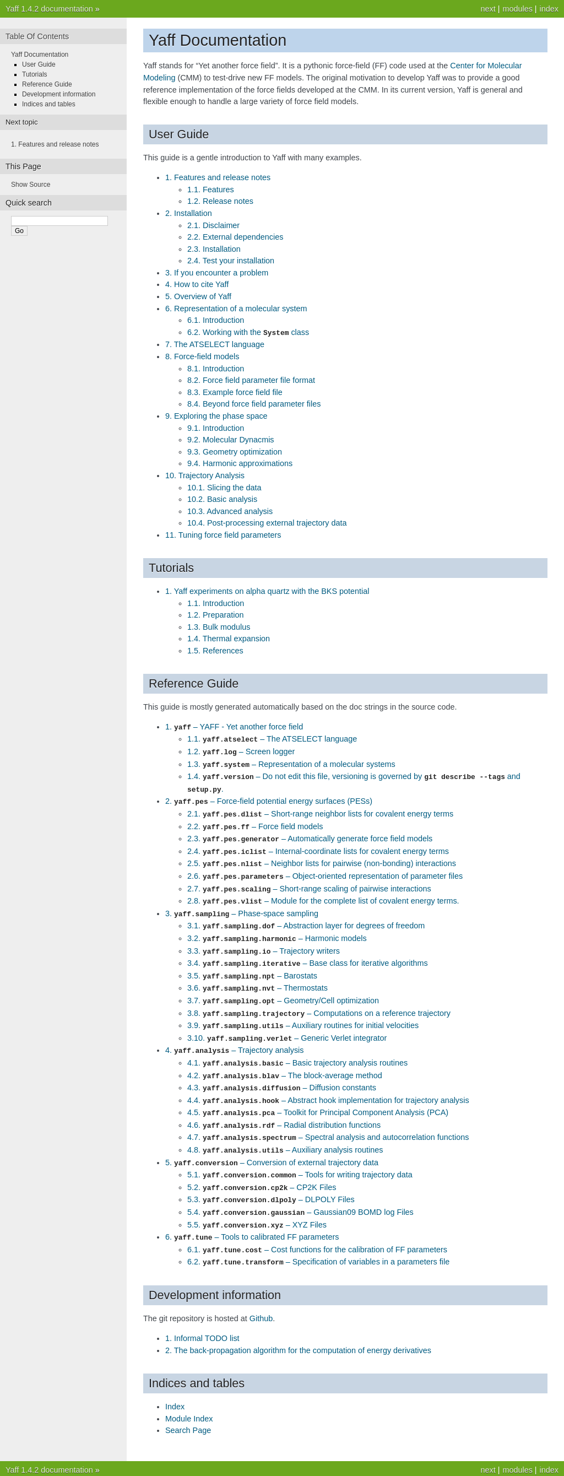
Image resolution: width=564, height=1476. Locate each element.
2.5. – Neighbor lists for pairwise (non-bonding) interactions (321, 856)
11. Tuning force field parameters (223, 534)
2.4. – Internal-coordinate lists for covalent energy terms (318, 845)
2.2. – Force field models (255, 821)
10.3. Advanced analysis (230, 510)
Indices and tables (48, 104)
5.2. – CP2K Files (261, 1166)
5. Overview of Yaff (198, 296)
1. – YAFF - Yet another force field (234, 726)
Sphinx (378, 1465)
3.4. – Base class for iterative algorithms (307, 952)
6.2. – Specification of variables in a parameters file (318, 1237)
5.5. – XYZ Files (257, 1202)
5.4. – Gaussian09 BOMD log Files (300, 1190)
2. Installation (188, 213)
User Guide (39, 64)
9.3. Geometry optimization (234, 451)
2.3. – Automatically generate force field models (309, 833)
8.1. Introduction (215, 368)
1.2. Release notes (220, 201)
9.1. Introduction (215, 427)
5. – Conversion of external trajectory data (271, 1142)
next (487, 8)
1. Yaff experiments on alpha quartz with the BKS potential (267, 590)
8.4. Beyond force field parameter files (254, 403)
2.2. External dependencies (235, 237)
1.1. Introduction (215, 602)
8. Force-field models (202, 356)
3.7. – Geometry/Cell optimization (283, 987)
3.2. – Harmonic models (277, 928)
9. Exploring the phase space (216, 415)
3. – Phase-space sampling (241, 904)
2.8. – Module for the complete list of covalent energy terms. (323, 892)
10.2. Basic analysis (222, 498)
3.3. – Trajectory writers (263, 940)
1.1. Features (210, 189)
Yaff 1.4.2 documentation (49, 8)
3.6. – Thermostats (257, 975)
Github (261, 1293)
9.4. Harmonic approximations (239, 462)
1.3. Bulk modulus (218, 626)
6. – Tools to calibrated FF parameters (252, 1213)
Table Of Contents (37, 36)
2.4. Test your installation (230, 260)
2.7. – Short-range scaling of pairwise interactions (309, 881)
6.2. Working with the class (248, 332)
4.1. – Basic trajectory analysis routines (297, 1047)
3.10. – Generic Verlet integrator (287, 1023)
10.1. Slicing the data (224, 487)
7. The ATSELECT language (214, 343)
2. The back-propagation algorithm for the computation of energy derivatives (298, 1325)
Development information (58, 94)
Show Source (30, 184)
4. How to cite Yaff (197, 284)
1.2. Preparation (215, 614)
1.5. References (215, 650)
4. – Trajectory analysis (234, 1035)
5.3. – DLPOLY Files (271, 1178)
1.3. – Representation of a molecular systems (291, 762)
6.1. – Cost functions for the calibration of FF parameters (317, 1225)
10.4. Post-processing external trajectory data (267, 522)
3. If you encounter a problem (216, 272)
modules (517, 8)
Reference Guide (47, 84)
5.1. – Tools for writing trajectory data (300, 1154)
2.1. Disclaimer (213, 225)
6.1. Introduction (215, 320)
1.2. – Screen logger (241, 749)
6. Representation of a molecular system (236, 308)
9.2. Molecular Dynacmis (230, 439)
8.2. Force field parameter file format (251, 379)
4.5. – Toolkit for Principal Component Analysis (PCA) (317, 1094)
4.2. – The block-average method (284, 1059)
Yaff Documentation (39, 54)
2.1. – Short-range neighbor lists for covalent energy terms (320, 809)
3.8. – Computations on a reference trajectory (319, 1000)
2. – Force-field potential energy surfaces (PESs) (268, 797)
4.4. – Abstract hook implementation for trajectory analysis (328, 1083)
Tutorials (34, 74)
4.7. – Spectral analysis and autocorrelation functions (328, 1118)
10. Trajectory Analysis (205, 475)
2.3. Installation (214, 249)
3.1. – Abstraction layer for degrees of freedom (306, 916)
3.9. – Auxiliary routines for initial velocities (303, 1011)
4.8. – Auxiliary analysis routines (285, 1130)
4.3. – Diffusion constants (281, 1071)
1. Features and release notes (217, 177)
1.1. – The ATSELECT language (272, 737)
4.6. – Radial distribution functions (284, 1106)
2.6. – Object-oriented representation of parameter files (325, 868)
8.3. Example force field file (235, 391)
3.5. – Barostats (252, 964)
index (549, 8)
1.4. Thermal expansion (228, 638)
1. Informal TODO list (202, 1313)
